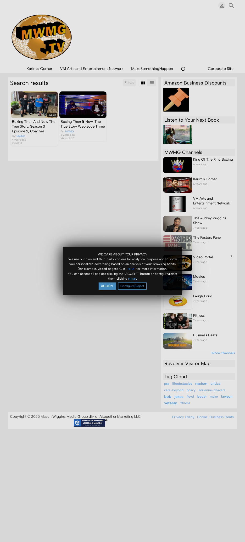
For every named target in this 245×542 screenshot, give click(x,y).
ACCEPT (107, 286)
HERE (131, 269)
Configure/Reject (132, 286)
